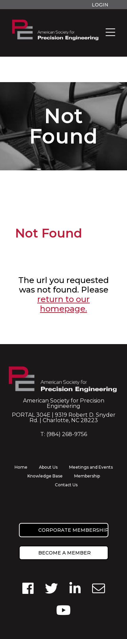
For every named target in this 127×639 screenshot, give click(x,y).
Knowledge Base (45, 475)
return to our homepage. (63, 304)
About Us (48, 467)
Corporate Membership (73, 530)
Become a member (64, 553)
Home (21, 467)
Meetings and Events (91, 467)
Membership (87, 475)
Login (100, 5)
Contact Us (66, 484)
